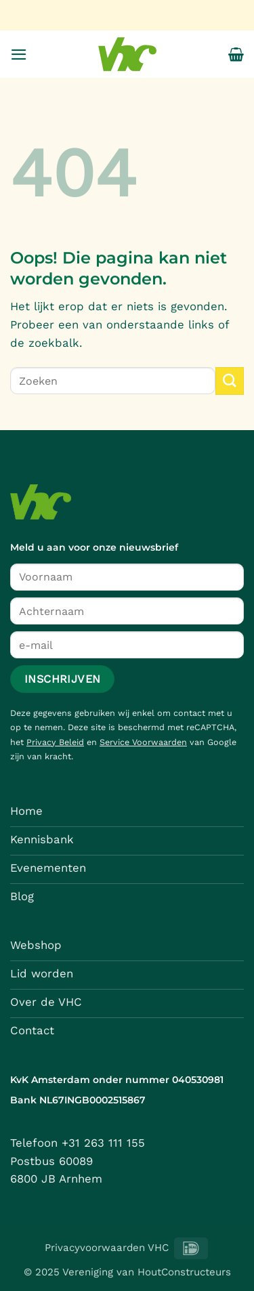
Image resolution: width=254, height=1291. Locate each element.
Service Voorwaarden (143, 742)
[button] (19, 54)
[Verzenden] (229, 381)
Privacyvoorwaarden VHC (107, 1248)
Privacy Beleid (55, 742)
